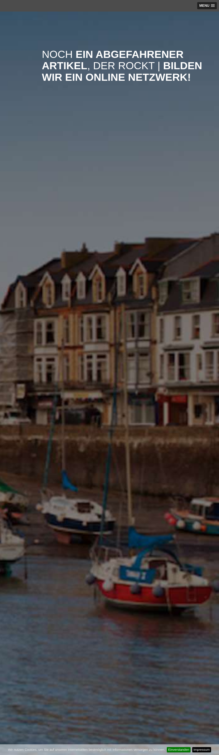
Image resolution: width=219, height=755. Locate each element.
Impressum (202, 749)
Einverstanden (178, 749)
